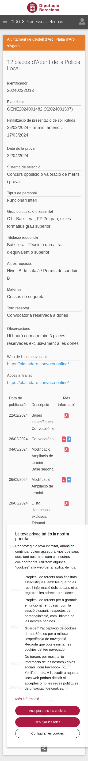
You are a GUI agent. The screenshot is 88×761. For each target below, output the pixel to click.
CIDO (15, 21)
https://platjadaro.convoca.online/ (38, 364)
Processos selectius (44, 21)
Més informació (27, 699)
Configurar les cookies (47, 733)
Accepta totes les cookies (47, 711)
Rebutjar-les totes (48, 722)
